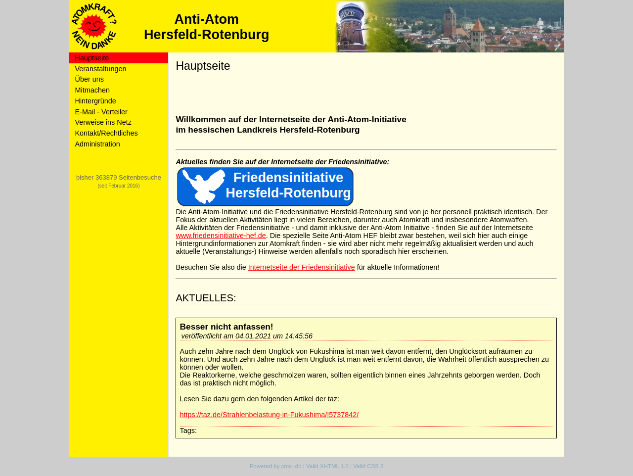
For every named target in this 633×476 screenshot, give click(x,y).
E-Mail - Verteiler (101, 112)
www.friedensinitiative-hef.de (221, 235)
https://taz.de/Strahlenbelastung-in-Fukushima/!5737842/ (269, 415)
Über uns (89, 79)
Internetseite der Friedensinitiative (301, 267)
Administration (97, 144)
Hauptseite (92, 58)
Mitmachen (92, 90)
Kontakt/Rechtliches (106, 133)
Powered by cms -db (276, 466)
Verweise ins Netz (103, 122)
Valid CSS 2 (368, 466)
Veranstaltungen (101, 69)
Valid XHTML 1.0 (327, 466)
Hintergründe (95, 101)
